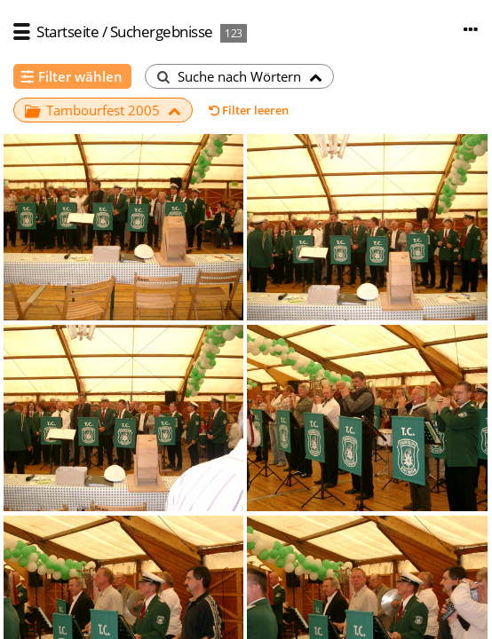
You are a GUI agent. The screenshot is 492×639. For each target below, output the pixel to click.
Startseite (67, 31)
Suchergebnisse (161, 31)
